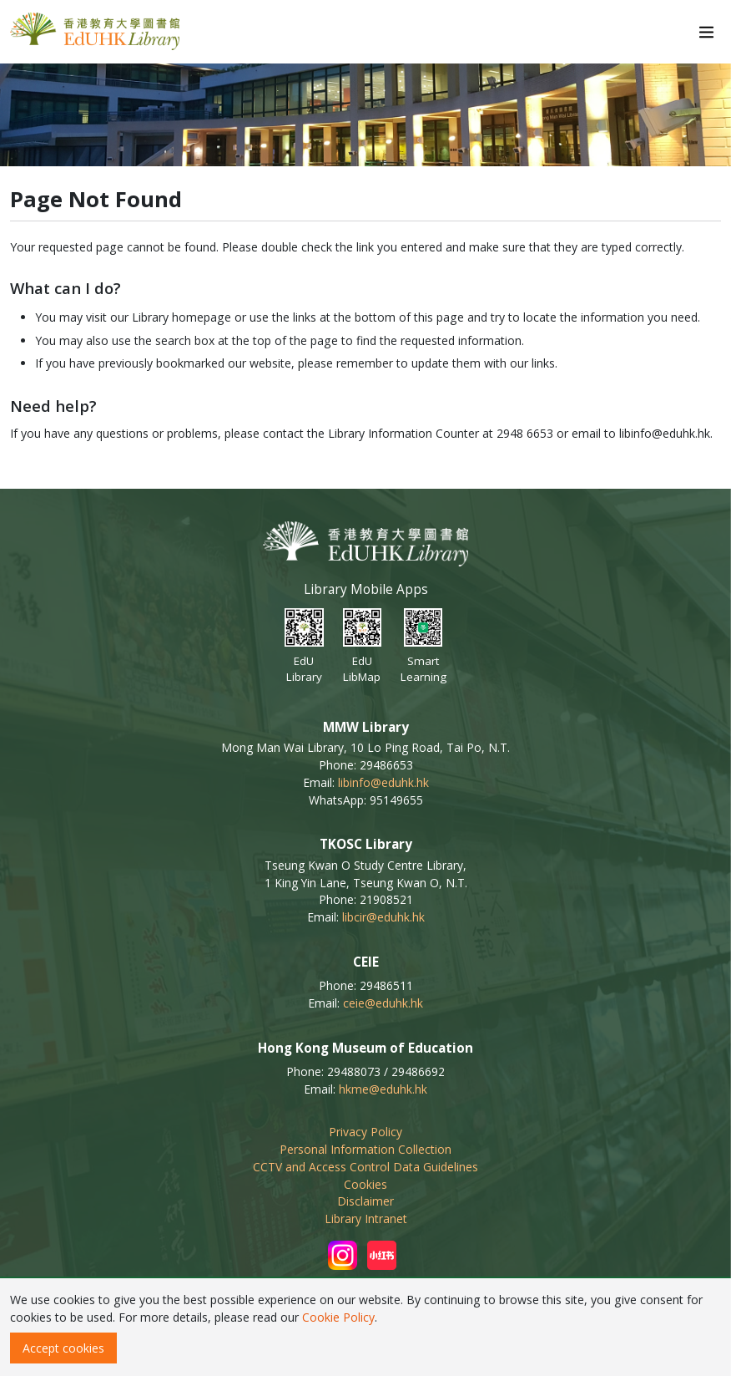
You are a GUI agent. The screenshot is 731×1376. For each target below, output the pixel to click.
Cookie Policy (338, 1317)
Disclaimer (365, 1201)
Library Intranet (366, 1218)
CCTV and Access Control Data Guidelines (365, 1167)
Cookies (365, 1184)
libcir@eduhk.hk (383, 917)
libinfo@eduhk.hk (383, 782)
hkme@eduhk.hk (383, 1089)
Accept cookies (63, 1348)
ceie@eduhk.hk (383, 1003)
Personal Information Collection (365, 1149)
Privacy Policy (365, 1132)
